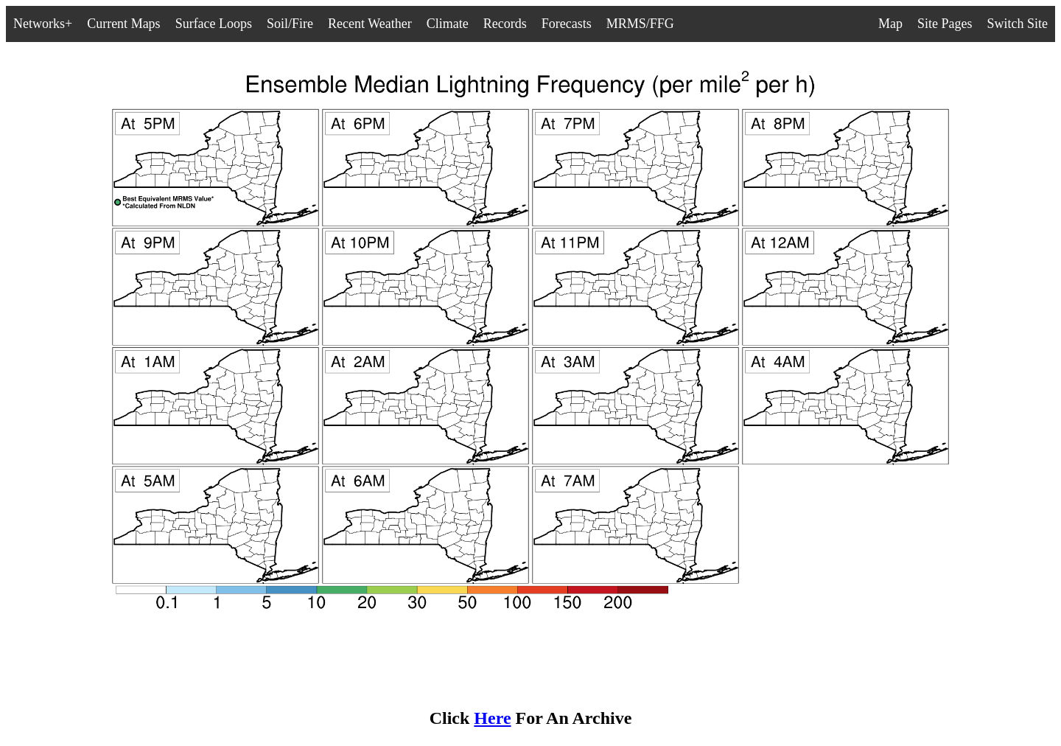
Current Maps (123, 23)
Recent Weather (370, 23)
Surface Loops (213, 23)
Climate (448, 23)
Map (890, 23)
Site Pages (945, 23)
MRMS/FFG (640, 23)
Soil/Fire (290, 23)
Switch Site (1017, 23)
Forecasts (567, 23)
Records (505, 23)
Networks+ (42, 23)
